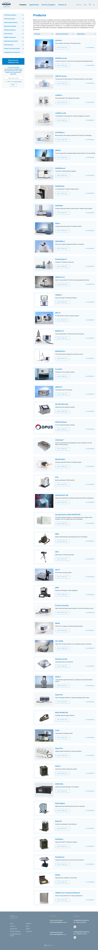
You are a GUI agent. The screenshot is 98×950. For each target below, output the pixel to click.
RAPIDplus (59, 839)
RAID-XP (58, 821)
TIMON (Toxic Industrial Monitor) (67, 893)
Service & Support (48, 5)
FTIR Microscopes (9, 18)
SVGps (57, 875)
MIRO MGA (59, 784)
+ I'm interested (89, 47)
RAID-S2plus (60, 803)
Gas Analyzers (8, 33)
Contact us (62, 5)
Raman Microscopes (10, 26)
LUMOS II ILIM (60, 113)
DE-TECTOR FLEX (61, 404)
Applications (34, 5)
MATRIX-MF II (60, 351)
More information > (62, 47)
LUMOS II (58, 95)
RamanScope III (61, 259)
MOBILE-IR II (60, 277)
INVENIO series (61, 58)
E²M (56, 477)
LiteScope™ (60, 440)
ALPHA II (58, 40)
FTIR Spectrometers (10, 15)
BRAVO (57, 150)
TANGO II (58, 295)
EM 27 (57, 570)
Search (28, 928)
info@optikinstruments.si (81, 920)
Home (11, 923)
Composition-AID (61, 495)
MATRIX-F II (59, 331)
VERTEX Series (61, 76)
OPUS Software (61, 422)
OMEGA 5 (58, 387)
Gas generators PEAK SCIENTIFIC (67, 514)
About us (79, 4)
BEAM (57, 623)
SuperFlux (59, 695)
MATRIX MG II (60, 459)
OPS (57, 552)
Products (23, 5)
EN (94, 4)
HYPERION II (60, 132)
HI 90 (57, 730)
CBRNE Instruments (10, 37)
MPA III (57, 313)
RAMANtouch (60, 168)
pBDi (57, 587)
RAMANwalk (59, 186)
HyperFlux (59, 748)
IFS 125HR (59, 641)
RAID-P (58, 766)
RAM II (57, 223)
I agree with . (14, 81)
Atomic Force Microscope (12, 48)
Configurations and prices (12, 52)
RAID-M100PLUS (61, 712)
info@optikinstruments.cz (81, 931)
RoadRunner (60, 857)
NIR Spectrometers (10, 30)
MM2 (57, 534)
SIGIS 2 (58, 677)
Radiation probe (61, 659)
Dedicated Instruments (11, 41)
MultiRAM (59, 206)
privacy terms (18, 81)
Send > (13, 84)
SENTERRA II (60, 241)
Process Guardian (62, 605)
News (85, 4)
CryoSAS (58, 369)
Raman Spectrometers (11, 22)
